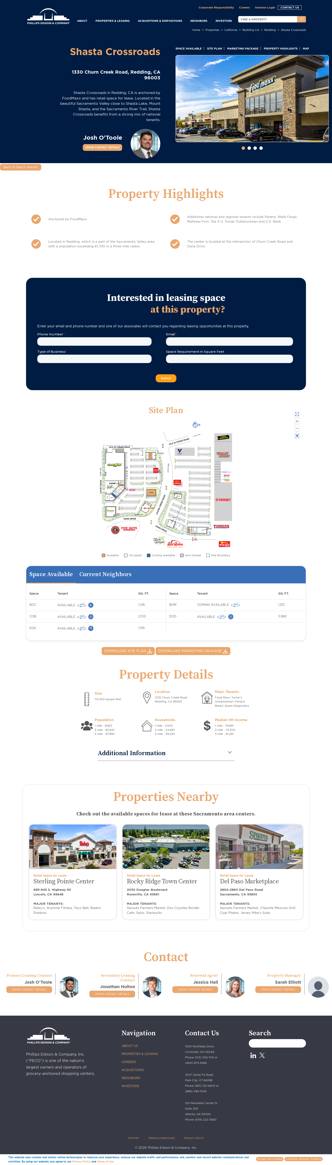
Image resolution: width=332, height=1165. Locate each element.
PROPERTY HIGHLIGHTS (280, 48)
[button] (187, 102)
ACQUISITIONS (133, 1070)
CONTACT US (290, 7)
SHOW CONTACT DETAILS (102, 147)
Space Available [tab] (51, 574)
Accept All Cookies (269, 1159)
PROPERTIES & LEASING (140, 1054)
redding (270, 30)
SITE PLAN (214, 48)
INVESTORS (224, 20)
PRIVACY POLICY (194, 1138)
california (230, 30)
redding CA (250, 30)
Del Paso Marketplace (249, 881)
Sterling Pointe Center (63, 881)
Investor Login (265, 7)
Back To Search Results (21, 167)
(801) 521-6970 (205, 1085)
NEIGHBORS (198, 20)
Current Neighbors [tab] (105, 574)
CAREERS (129, 1062)
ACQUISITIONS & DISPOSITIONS (160, 20)
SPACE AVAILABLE (189, 48)
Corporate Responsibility (216, 7)
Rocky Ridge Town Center (162, 881)
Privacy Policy (81, 1161)
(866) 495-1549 (195, 1091)
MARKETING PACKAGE (243, 48)
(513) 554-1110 (204, 1057)
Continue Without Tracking (303, 1159)
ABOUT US (130, 1046)
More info (121, 1161)
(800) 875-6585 (196, 1062)
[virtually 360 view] (81, 605)
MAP (306, 48)
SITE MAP (133, 1138)
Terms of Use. (105, 1161)
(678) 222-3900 (205, 1119)
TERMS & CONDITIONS (161, 1138)
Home (196, 30)
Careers (244, 7)
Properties (212, 30)
